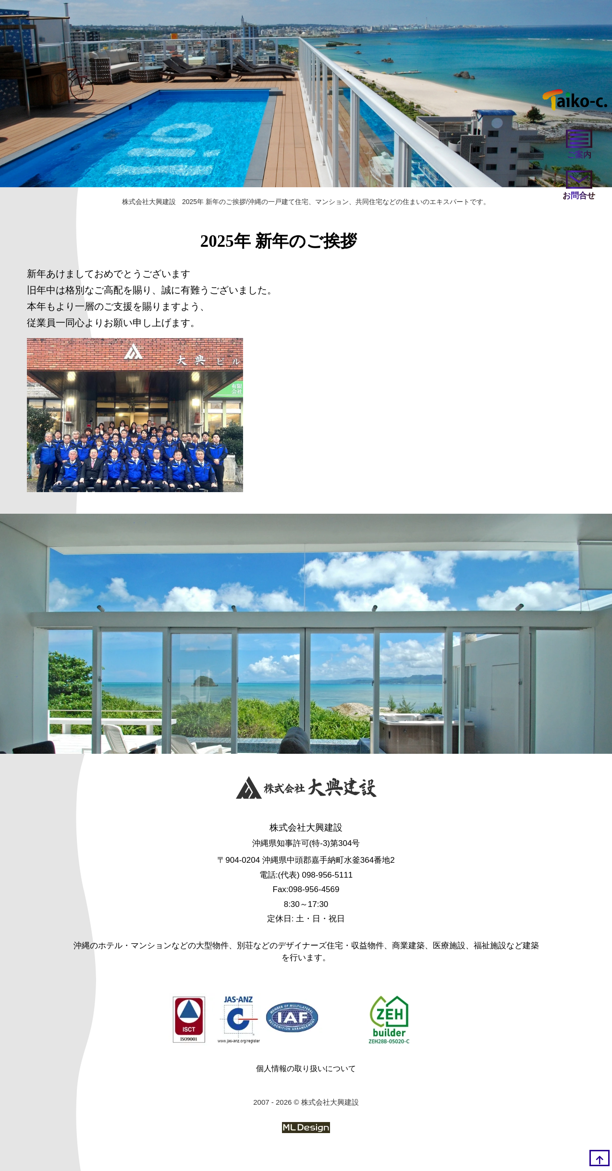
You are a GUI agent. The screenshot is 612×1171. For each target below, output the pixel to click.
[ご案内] (579, 145)
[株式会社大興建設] (306, 789)
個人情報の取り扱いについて (306, 1068)
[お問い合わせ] (579, 186)
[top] (599, 1158)
